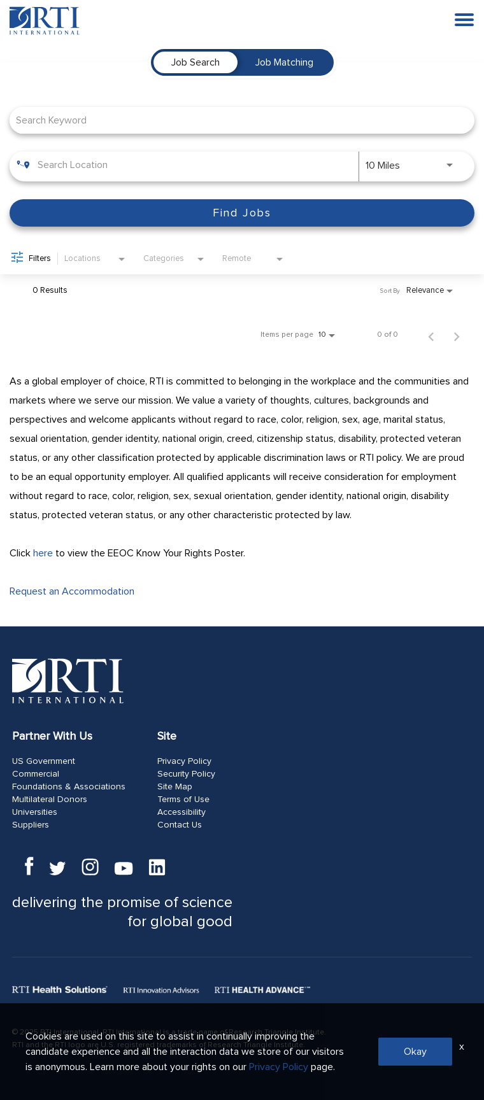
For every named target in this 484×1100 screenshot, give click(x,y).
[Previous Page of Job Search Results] (431, 335)
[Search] (242, 213)
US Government (43, 761)
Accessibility (181, 812)
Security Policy (186, 774)
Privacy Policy (184, 761)
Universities (34, 812)
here (43, 553)
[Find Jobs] (242, 213)
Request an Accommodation (72, 591)
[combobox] (235, 120)
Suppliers (30, 825)
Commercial (35, 774)
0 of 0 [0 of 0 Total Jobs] (387, 335)
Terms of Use (183, 799)
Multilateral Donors (49, 799)
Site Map (174, 786)
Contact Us (179, 825)
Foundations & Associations (68, 786)
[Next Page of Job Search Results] (456, 335)
